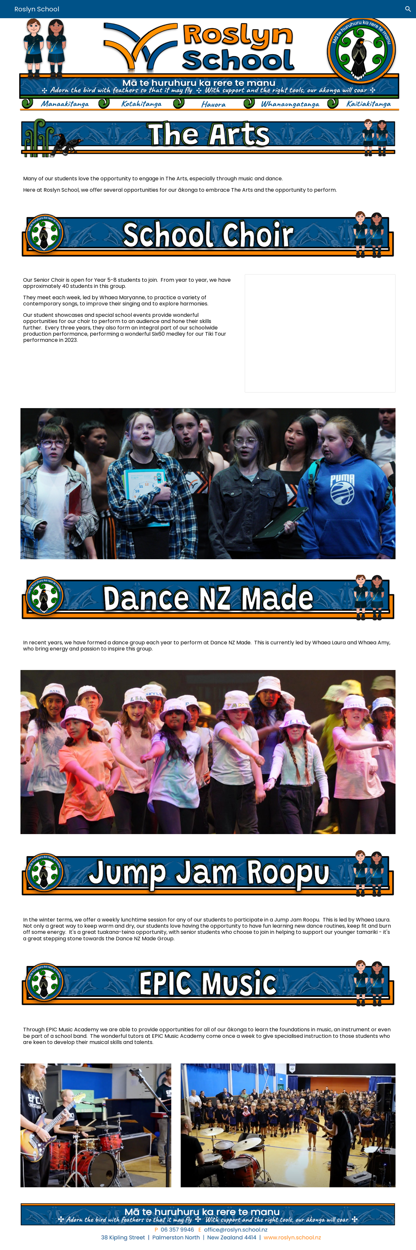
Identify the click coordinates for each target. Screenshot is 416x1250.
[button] (408, 9)
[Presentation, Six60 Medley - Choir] (320, 333)
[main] (208, 184)
